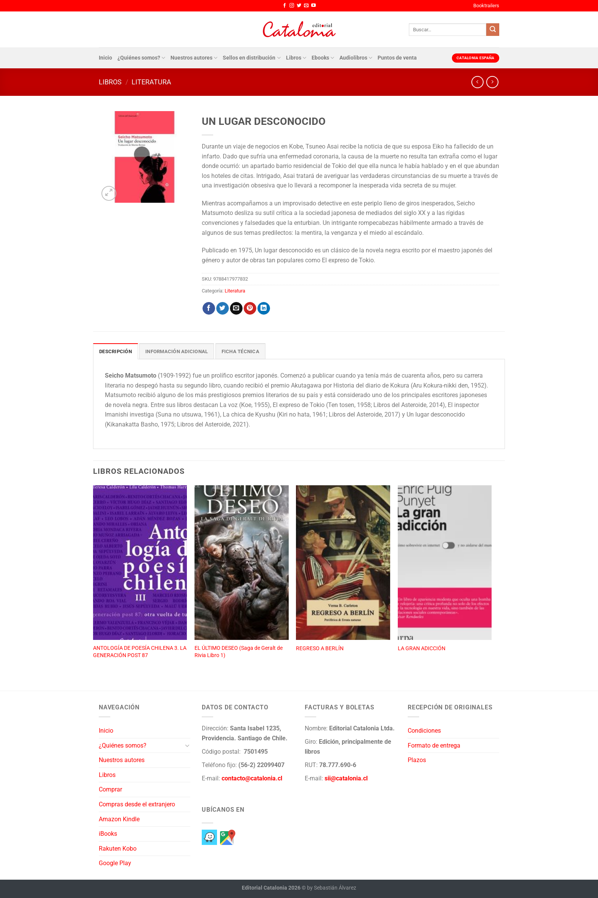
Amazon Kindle (119, 819)
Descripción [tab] (115, 351)
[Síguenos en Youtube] (313, 5)
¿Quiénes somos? (141, 57)
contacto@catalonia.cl (252, 778)
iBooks (108, 833)
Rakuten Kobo (118, 848)
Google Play (115, 863)
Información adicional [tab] (176, 351)
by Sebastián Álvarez (331, 888)
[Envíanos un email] (306, 5)
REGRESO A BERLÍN (320, 648)
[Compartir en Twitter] (222, 308)
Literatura (151, 82)
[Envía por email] (236, 308)
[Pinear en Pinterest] (250, 308)
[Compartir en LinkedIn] (263, 308)
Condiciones (424, 730)
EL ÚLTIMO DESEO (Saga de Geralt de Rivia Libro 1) (239, 652)
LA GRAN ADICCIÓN (421, 648)
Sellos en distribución (251, 57)
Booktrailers (486, 5)
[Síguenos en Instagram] (291, 5)
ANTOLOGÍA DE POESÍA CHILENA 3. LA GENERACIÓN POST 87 (139, 652)
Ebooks (323, 57)
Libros (296, 57)
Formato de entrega (434, 745)
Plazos (417, 760)
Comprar (110, 789)
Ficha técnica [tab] (240, 351)
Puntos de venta (397, 58)
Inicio (105, 58)
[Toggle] (187, 745)
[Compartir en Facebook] (209, 308)
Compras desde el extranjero (137, 804)
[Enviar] (492, 29)
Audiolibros (355, 57)
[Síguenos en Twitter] (299, 5)
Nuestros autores (193, 57)
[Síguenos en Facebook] (284, 5)
